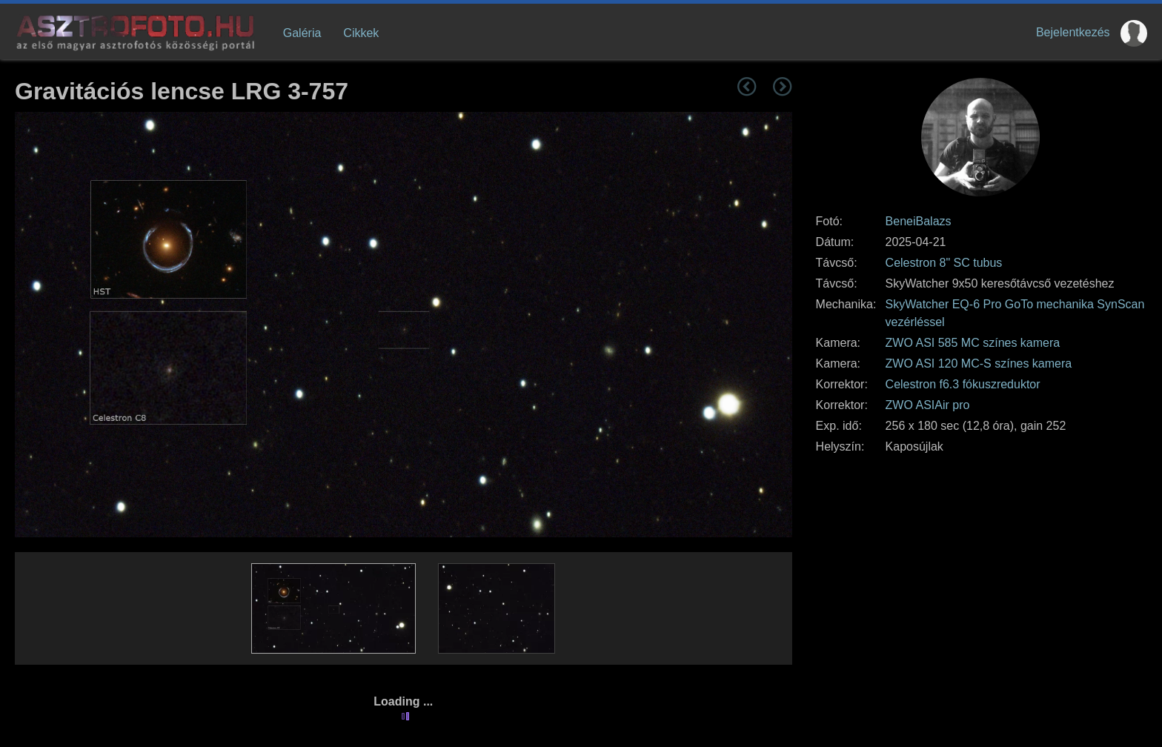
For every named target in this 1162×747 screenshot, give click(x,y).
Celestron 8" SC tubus (944, 262)
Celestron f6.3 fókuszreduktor (963, 384)
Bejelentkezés (1073, 32)
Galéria (302, 33)
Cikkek (361, 33)
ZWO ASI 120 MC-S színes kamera (979, 363)
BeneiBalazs (919, 221)
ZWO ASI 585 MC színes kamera (973, 342)
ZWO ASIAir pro (928, 405)
